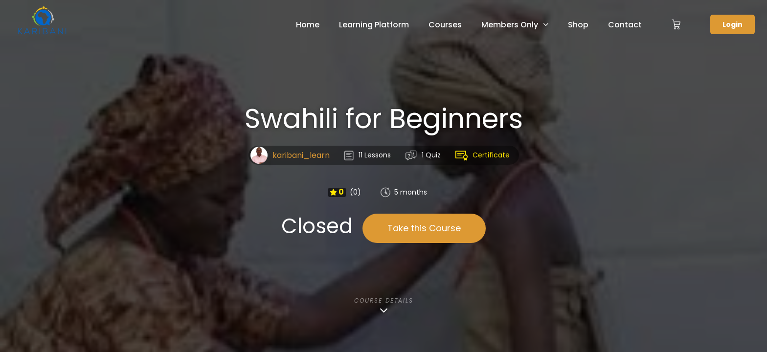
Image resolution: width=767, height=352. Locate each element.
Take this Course (424, 228)
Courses (445, 24)
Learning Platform (374, 24)
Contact (625, 24)
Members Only (509, 24)
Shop (578, 24)
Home (307, 24)
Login (732, 24)
